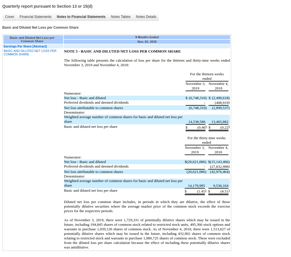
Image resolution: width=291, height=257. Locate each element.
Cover (9, 17)
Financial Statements (35, 17)
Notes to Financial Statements (81, 17)
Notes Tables (120, 17)
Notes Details (146, 17)
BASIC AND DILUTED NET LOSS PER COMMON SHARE (30, 52)
